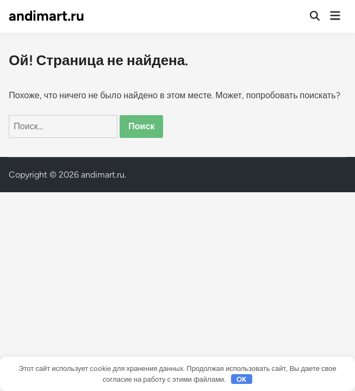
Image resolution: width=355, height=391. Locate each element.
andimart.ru (46, 15)
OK (241, 379)
